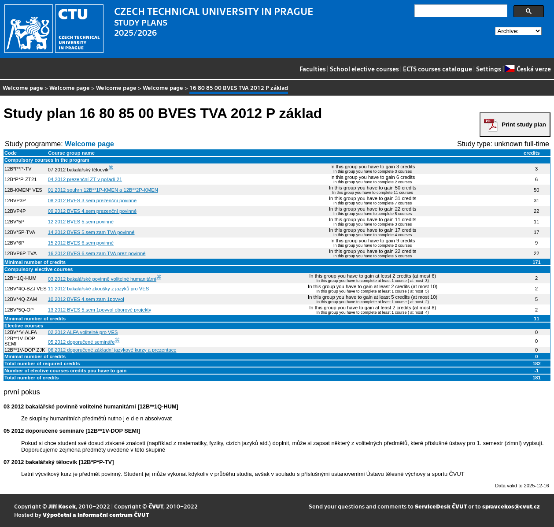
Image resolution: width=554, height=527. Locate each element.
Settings (488, 69)
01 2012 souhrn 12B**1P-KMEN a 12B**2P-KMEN (103, 190)
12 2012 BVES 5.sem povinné (81, 221)
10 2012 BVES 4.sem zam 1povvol (86, 299)
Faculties (312, 69)
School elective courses (364, 69)
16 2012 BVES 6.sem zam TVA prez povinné (97, 253)
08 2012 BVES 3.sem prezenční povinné (92, 200)
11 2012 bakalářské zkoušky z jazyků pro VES (98, 288)
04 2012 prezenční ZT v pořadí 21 (85, 179)
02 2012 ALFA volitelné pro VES (83, 332)
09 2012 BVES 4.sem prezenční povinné (92, 211)
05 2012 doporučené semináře (81, 342)
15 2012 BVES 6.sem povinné (81, 242)
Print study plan (524, 124)
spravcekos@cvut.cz (511, 506)
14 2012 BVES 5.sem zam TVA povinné (91, 232)
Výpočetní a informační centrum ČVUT (96, 514)
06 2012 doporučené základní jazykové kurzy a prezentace (112, 350)
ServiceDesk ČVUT (441, 506)
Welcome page (23, 87)
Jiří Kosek (62, 506)
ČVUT (155, 506)
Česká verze (527, 69)
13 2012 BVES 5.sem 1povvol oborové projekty (99, 309)
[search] (460, 11)
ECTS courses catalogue (437, 69)
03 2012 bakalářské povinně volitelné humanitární (102, 279)
